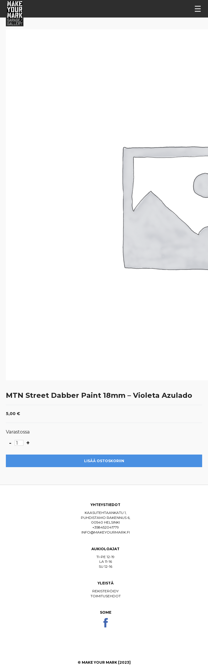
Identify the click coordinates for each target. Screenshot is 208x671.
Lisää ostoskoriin (104, 461)
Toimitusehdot (106, 596)
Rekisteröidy (105, 591)
